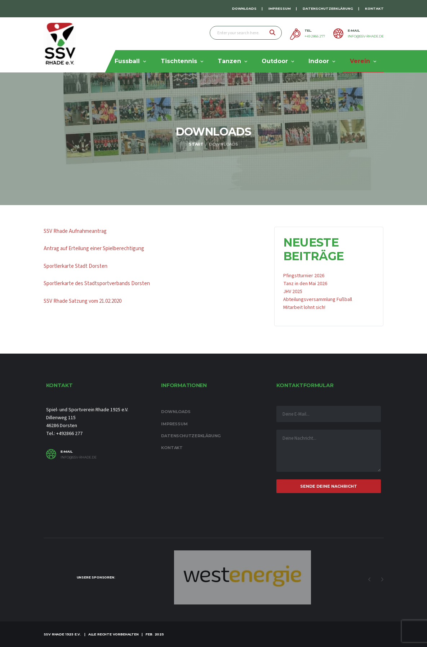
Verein (360, 61)
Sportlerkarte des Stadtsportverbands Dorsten (97, 283)
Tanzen (229, 61)
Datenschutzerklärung (328, 8)
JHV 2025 (292, 291)
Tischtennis (179, 61)
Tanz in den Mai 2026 (305, 283)
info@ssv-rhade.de (366, 36)
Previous (369, 579)
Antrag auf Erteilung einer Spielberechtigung (94, 248)
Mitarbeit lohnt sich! (304, 307)
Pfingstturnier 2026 (303, 275)
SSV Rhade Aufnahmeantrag (75, 231)
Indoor (318, 61)
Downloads (244, 8)
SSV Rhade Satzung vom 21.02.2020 (82, 301)
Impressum (279, 8)
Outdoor (275, 61)
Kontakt (374, 8)
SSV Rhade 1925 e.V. (62, 634)
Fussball (127, 61)
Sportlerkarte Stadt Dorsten (75, 266)
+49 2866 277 (314, 36)
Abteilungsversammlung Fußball (317, 299)
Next (382, 579)
